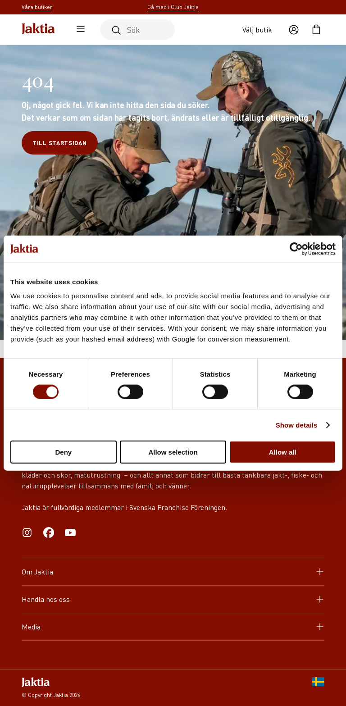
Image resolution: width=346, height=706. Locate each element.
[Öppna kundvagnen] (316, 30)
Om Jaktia (173, 571)
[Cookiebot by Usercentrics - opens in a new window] (296, 248)
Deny (63, 452)
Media (173, 626)
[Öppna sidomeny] (78, 29)
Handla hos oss (173, 599)
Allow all (282, 452)
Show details (297, 424)
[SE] (318, 688)
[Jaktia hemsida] (38, 29)
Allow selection (172, 452)
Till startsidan (59, 142)
